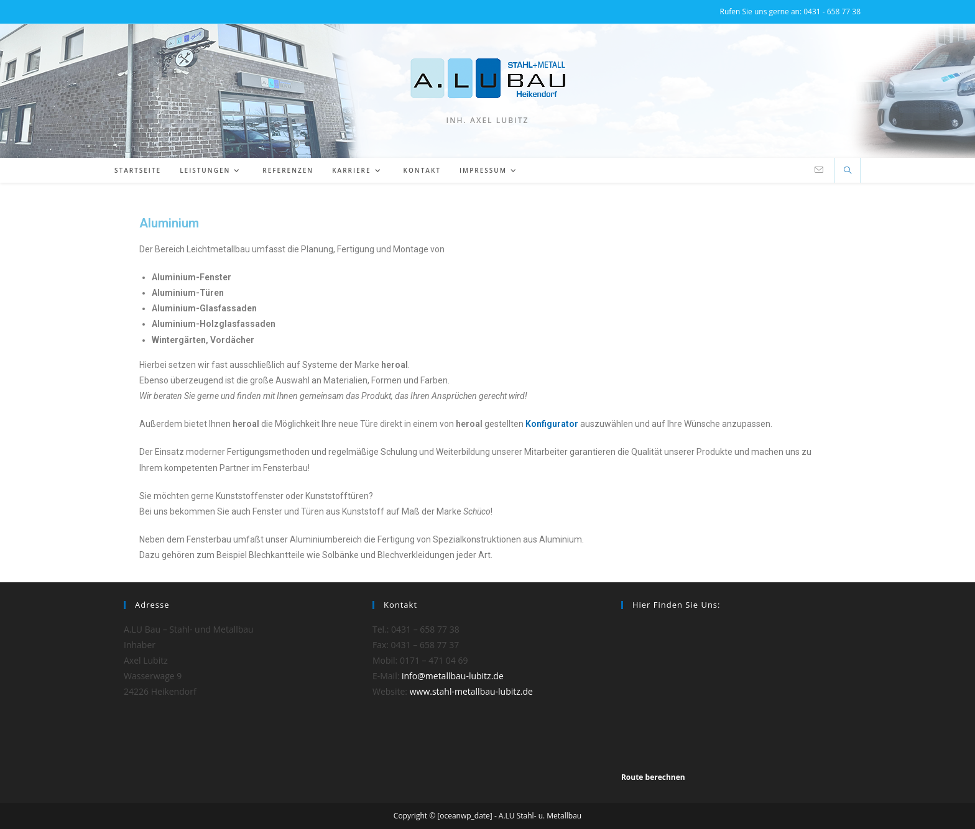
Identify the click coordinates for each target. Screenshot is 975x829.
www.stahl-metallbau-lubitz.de (471, 691)
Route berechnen (653, 777)
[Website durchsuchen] (847, 171)
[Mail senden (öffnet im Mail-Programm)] (819, 170)
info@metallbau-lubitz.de (453, 676)
